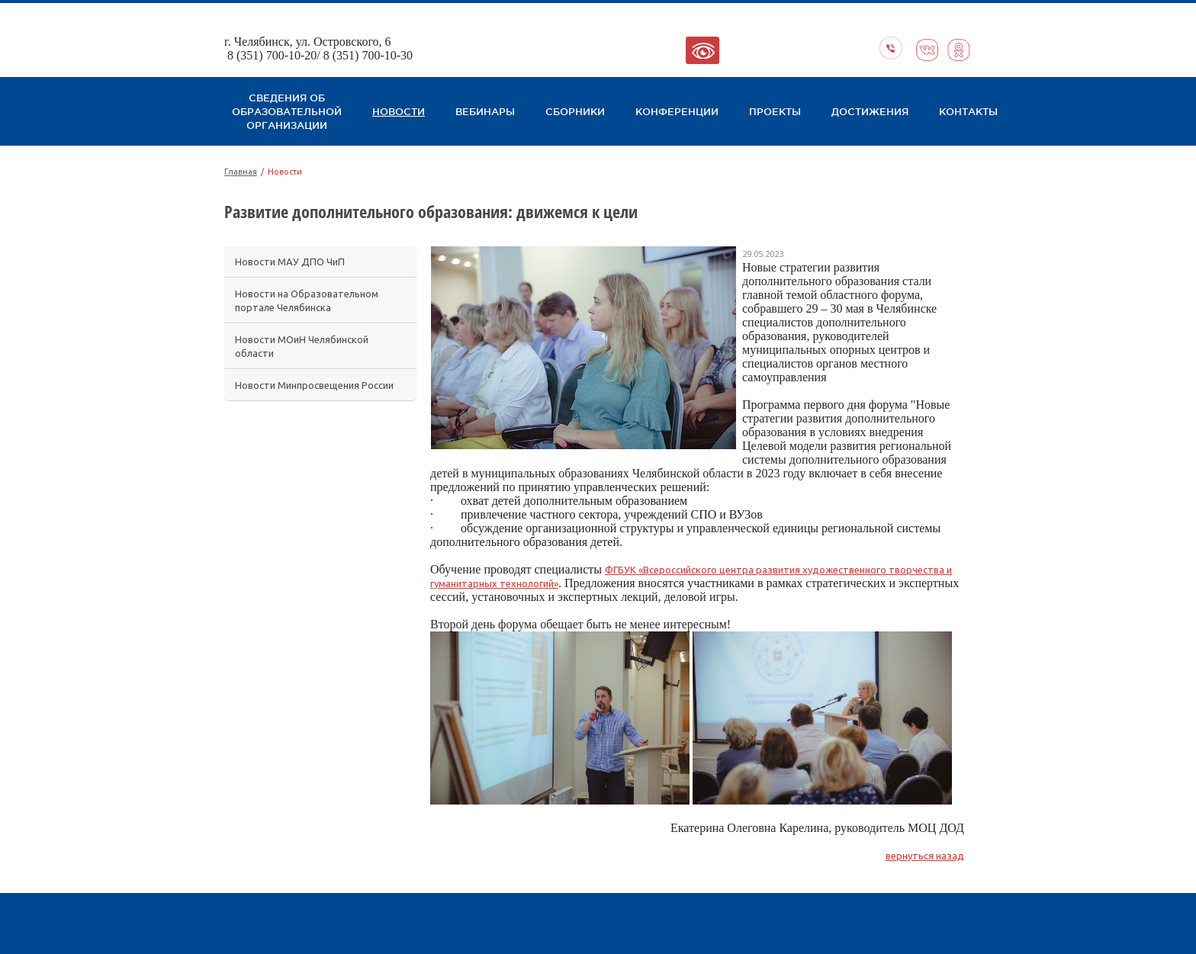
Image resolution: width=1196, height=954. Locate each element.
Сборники (575, 111)
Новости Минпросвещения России (314, 385)
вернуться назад (925, 855)
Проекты (775, 111)
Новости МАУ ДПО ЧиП (290, 261)
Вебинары (485, 111)
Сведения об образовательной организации (287, 111)
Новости (398, 111)
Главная (240, 171)
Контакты (968, 111)
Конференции (677, 111)
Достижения (869, 111)
